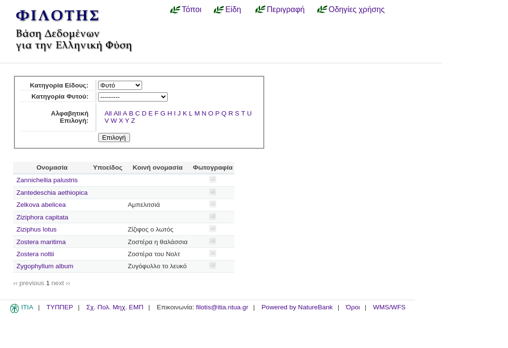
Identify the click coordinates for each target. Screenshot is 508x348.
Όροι (353, 307)
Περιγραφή (286, 9)
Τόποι (192, 9)
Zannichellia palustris (47, 180)
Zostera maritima (41, 242)
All (108, 113)
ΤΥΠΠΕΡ (59, 307)
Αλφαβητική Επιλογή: (69, 117)
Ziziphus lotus (36, 229)
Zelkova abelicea (41, 204)
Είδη (233, 9)
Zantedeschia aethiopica (51, 192)
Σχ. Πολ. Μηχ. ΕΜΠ (114, 307)
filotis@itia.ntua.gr (222, 307)
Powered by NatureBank (297, 307)
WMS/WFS (389, 307)
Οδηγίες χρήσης (357, 9)
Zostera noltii (35, 254)
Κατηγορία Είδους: (59, 85)
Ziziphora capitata (42, 217)
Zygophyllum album (44, 266)
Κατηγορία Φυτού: (59, 96)
